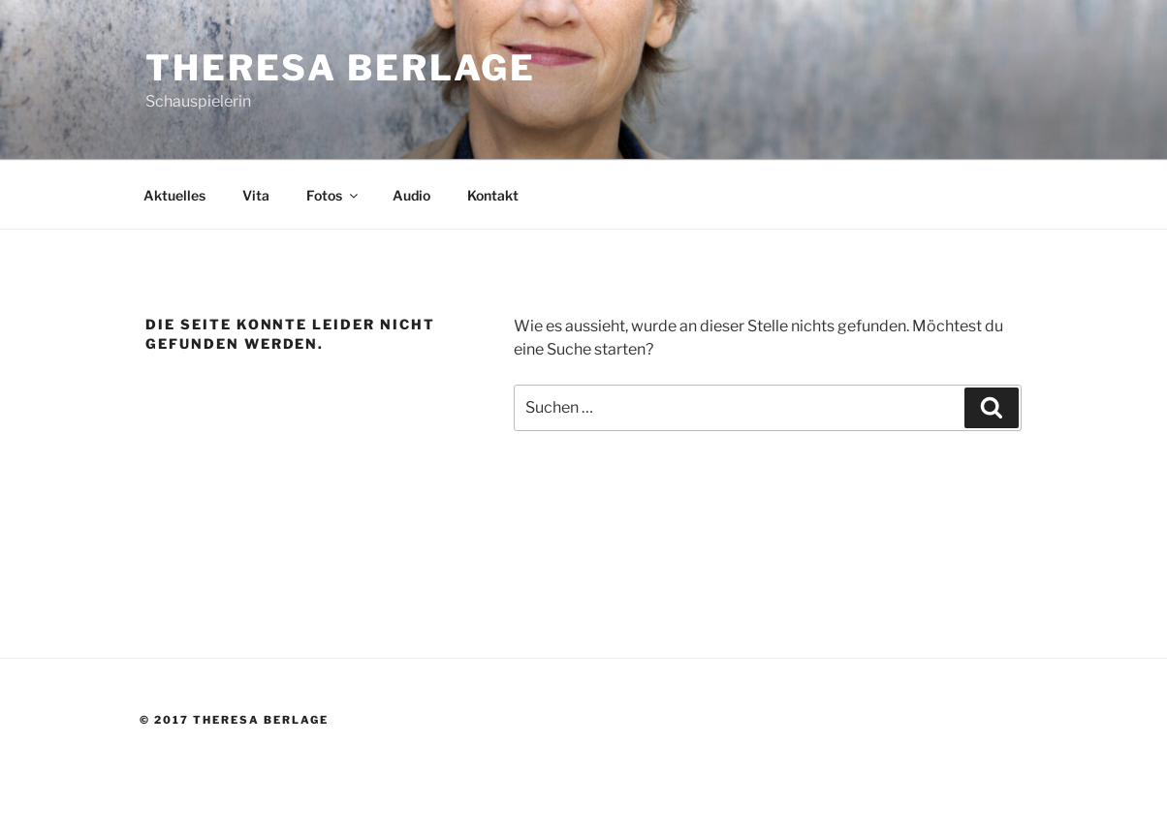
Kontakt (493, 195)
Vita (255, 195)
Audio (411, 195)
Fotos (333, 195)
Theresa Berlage (340, 68)
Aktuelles (174, 195)
